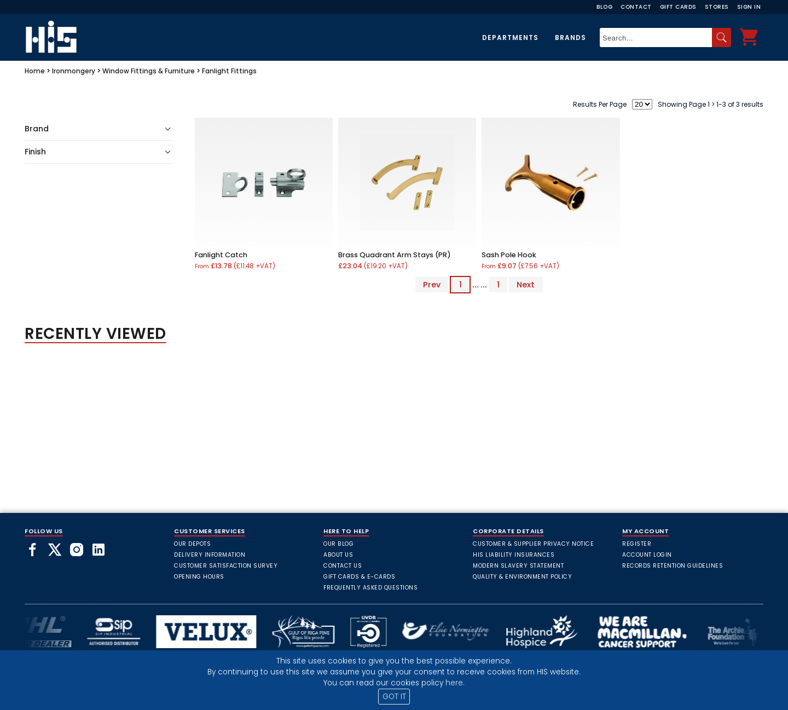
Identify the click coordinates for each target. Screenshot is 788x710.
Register (636, 544)
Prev (432, 284)
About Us (338, 555)
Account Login (647, 555)
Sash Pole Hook (509, 254)
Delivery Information (209, 555)
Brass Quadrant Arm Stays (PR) (394, 254)
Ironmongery (73, 71)
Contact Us (342, 566)
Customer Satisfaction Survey (225, 566)
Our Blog (338, 544)
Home (35, 71)
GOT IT (394, 696)
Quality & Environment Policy (522, 577)
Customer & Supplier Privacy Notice (533, 544)
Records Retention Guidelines (672, 566)
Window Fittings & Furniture (148, 71)
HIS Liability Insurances (513, 555)
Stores (717, 7)
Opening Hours (199, 577)
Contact (636, 7)
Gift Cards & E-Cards (359, 577)
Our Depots (192, 544)
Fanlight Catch (221, 254)
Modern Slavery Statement (518, 566)
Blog (604, 7)
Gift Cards (678, 7)
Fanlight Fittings (229, 71)
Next (526, 284)
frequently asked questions (370, 588)
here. (455, 683)
